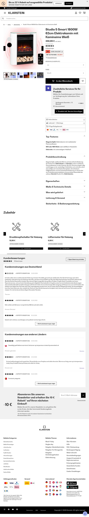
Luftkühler (6, 467)
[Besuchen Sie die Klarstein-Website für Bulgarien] (57, 493)
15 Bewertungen (50, 48)
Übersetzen (80, 354)
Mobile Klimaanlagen (10, 447)
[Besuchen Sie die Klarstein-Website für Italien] (60, 485)
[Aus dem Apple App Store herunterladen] (72, 486)
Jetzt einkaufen (66, 3)
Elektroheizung (50, 460)
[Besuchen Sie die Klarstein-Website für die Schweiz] (53, 485)
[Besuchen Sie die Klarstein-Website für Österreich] (50, 485)
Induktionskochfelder (10, 472)
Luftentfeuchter (8, 450)
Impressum (52, 513)
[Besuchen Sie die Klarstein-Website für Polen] (47, 493)
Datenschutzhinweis (81, 403)
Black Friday (50, 445)
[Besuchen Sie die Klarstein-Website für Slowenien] (57, 497)
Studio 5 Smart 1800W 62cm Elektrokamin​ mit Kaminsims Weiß (43, 24)
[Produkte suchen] (44, 18)
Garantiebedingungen (74, 458)
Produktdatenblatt (49, 43)
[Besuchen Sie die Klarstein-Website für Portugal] (53, 497)
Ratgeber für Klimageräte (54, 453)
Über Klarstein (71, 445)
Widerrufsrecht (72, 456)
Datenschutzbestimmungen (73, 497)
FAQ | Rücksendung (73, 450)
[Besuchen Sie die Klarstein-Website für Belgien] (47, 497)
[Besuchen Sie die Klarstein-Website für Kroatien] (50, 493)
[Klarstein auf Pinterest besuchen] (22, 513)
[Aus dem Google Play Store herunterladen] (72, 490)
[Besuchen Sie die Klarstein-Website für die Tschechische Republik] (57, 489)
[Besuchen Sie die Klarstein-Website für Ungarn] (60, 489)
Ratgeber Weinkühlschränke (55, 450)
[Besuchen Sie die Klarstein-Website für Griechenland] (60, 497)
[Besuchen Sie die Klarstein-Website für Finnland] (60, 493)
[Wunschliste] (80, 12)
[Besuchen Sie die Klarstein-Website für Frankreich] (57, 485)
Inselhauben (7, 453)
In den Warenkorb (62, 81)
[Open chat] (85, 513)
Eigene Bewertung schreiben (72, 262)
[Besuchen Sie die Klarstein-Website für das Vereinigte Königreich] (50, 489)
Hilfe (68, 447)
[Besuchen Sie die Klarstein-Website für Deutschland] (47, 485)
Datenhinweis (71, 472)
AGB (44, 513)
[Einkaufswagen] (84, 12)
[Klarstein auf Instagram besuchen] (5, 513)
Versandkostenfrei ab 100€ (78, 8)
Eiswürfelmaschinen (10, 461)
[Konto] (76, 12)
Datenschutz (36, 513)
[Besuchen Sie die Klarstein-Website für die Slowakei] (53, 489)
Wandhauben (7, 469)
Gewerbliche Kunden (73, 469)
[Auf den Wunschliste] (83, 81)
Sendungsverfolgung (73, 453)
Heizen (10, 24)
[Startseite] (5, 24)
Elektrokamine (19, 24)
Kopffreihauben (8, 456)
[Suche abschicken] (3, 18)
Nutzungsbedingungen (72, 498)
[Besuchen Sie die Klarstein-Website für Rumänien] (53, 493)
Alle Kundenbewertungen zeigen (47, 327)
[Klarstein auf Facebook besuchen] (11, 513)
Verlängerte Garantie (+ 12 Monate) (64, 103)
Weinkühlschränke (9, 445)
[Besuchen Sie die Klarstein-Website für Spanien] (47, 489)
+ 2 (40, 75)
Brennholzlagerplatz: (53, 61)
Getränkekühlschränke (10, 464)
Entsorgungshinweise (73, 466)
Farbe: (47, 69)
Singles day (49, 447)
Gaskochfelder (8, 475)
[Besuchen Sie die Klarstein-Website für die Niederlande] (50, 497)
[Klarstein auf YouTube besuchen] (16, 513)
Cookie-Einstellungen (73, 474)
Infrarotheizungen (9, 458)
